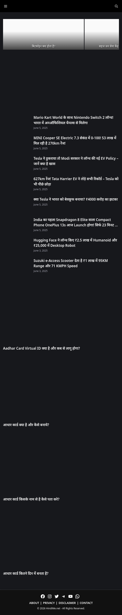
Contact (86, 603)
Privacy (49, 603)
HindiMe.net (53, 608)
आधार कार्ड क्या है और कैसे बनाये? (26, 424)
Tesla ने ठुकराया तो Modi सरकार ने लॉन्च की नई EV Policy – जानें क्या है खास (76, 161)
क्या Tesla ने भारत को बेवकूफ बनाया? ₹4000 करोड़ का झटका (76, 199)
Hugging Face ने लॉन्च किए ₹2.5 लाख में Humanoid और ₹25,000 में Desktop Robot (75, 243)
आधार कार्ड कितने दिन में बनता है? (25, 573)
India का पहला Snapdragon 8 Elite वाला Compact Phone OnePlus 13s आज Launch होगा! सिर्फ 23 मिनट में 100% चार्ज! (75, 222)
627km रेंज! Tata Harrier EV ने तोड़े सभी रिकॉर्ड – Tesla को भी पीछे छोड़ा (76, 181)
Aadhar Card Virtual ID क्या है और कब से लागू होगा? (41, 348)
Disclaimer (67, 603)
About (34, 603)
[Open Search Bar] (116, 6)
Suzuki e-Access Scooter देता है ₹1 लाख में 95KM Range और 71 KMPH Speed (71, 263)
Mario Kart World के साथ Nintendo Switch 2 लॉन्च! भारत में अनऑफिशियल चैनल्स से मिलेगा (73, 120)
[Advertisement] (61, 82)
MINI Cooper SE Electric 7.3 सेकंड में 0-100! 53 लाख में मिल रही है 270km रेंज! (75, 141)
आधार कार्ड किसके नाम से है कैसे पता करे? (31, 499)
